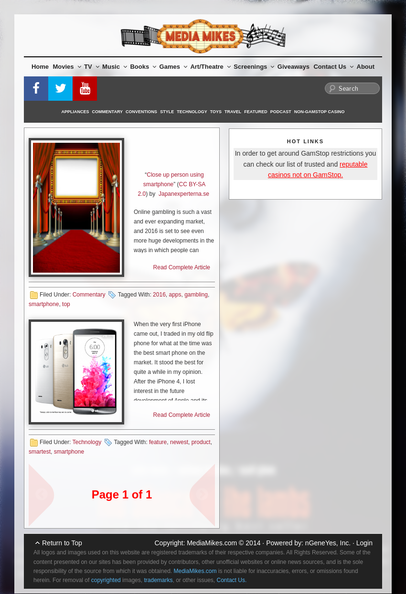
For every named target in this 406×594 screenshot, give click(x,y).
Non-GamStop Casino (319, 111)
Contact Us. (232, 580)
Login (364, 543)
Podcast (280, 111)
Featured (255, 111)
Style (167, 111)
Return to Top (62, 543)
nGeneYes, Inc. (328, 543)
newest (179, 442)
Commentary (107, 111)
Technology (192, 111)
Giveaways (294, 66)
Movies (67, 66)
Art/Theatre (210, 66)
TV (91, 66)
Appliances (75, 111)
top (66, 304)
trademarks (158, 580)
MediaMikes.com (212, 543)
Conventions (141, 111)
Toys (216, 111)
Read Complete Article (181, 267)
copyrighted (106, 580)
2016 (159, 294)
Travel (232, 111)
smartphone (44, 304)
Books (143, 66)
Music (114, 66)
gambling (196, 294)
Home (40, 66)
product (201, 442)
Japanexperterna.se (184, 194)
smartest (40, 451)
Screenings (254, 66)
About (366, 66)
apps (175, 294)
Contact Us (333, 66)
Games (173, 66)
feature (158, 442)
